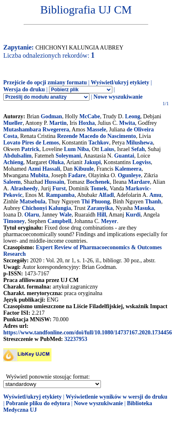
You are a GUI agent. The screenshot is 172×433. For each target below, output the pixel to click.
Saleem (12, 182)
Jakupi (92, 162)
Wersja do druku (24, 89)
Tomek (98, 188)
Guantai (124, 156)
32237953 (75, 339)
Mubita (39, 175)
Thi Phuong (95, 201)
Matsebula (32, 201)
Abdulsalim (17, 156)
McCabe (89, 116)
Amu (155, 195)
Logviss (141, 162)
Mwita (127, 123)
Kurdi (133, 215)
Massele (96, 129)
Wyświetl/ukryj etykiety (120, 82)
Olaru (32, 215)
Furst (59, 188)
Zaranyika (100, 208)
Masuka (144, 208)
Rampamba (60, 195)
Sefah (138, 149)
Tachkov (98, 143)
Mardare (139, 182)
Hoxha (86, 123)
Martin (58, 123)
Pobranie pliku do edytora (38, 403)
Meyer (109, 221)
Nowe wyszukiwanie (118, 97)
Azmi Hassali (44, 169)
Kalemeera (128, 169)
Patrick (30, 149)
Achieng (13, 162)
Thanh (153, 201)
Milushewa (139, 143)
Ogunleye (129, 175)
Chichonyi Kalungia (46, 208)
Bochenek (98, 182)
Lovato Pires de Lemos (31, 143)
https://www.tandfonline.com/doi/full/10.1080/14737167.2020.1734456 (87, 332)
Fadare (77, 175)
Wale (65, 215)
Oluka (56, 162)
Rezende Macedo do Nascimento (96, 136)
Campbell (59, 221)
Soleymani (68, 156)
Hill (101, 215)
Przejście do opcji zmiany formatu (45, 82)
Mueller (12, 123)
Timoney (14, 221)
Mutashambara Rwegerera (36, 129)
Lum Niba (76, 149)
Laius (107, 149)
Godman (51, 116)
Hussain (54, 182)
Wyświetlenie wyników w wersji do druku (117, 397)
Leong (132, 116)
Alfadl (106, 195)
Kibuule (84, 169)
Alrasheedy (24, 188)
